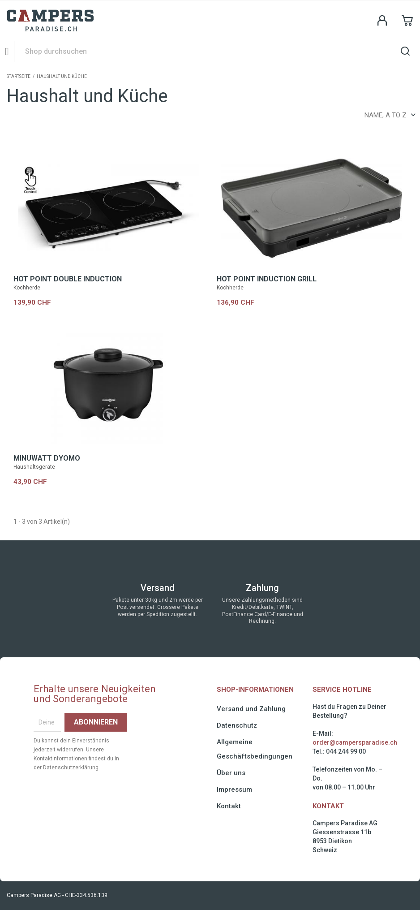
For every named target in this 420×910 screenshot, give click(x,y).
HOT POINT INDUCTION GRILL (267, 279)
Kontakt (229, 806)
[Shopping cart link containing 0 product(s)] (407, 20)
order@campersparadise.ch (355, 742)
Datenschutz (237, 725)
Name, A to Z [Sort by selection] (390, 115)
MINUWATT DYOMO (46, 458)
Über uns (231, 773)
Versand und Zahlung (251, 709)
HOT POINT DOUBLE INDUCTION (67, 279)
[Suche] (217, 51)
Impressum (234, 789)
